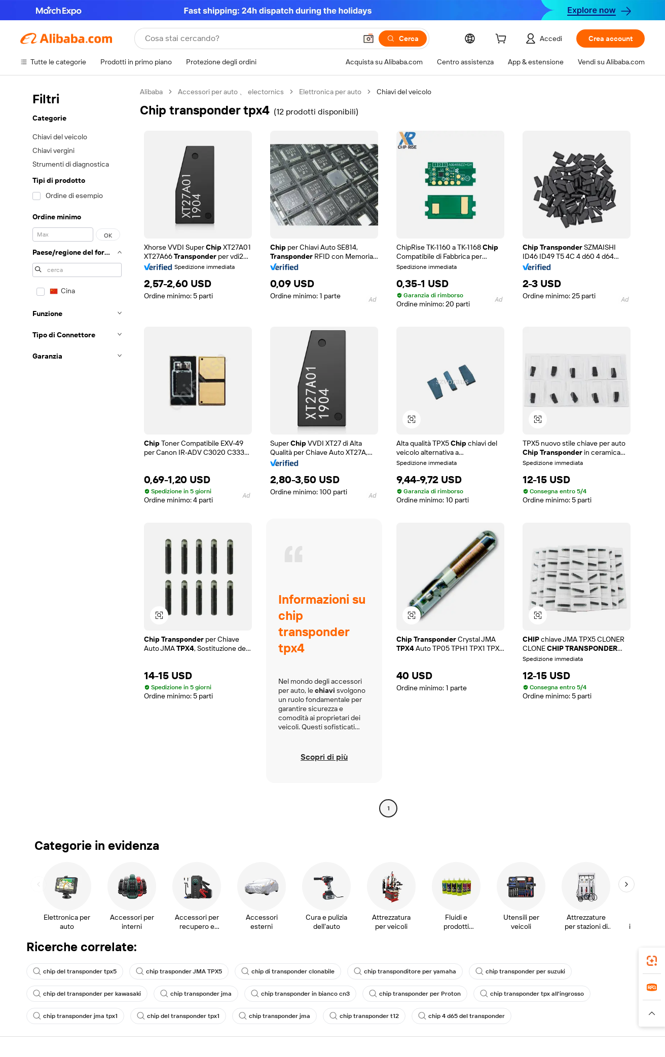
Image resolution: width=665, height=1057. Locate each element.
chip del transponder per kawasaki (87, 994)
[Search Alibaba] (249, 38)
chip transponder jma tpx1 (75, 1016)
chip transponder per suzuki (520, 971)
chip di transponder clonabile (288, 971)
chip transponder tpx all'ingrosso (532, 994)
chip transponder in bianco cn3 (300, 994)
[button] (368, 38)
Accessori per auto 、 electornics (231, 92)
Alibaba (151, 92)
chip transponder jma (196, 994)
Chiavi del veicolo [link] (404, 92)
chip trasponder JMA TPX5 (179, 971)
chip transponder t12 (364, 1016)
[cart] (502, 40)
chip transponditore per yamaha (405, 971)
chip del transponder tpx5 (75, 971)
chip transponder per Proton (415, 994)
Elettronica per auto (330, 92)
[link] (652, 961)
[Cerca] (403, 38)
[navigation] (77, 451)
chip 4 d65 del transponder (461, 1016)
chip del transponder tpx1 (178, 1016)
